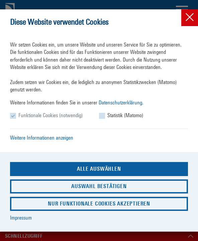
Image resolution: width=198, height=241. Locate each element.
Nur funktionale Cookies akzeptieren (99, 203)
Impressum (21, 218)
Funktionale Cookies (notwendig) (50, 115)
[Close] (189, 17)
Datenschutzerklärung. (121, 102)
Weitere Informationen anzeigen (41, 138)
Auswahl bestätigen (98, 186)
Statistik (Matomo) (125, 115)
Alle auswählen (99, 169)
